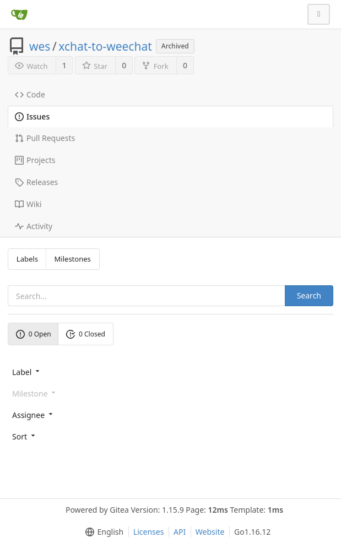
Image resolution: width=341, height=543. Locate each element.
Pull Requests (45, 138)
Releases (36, 182)
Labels (27, 259)
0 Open (33, 334)
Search (309, 295)
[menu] (170, 371)
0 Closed (85, 334)
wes (39, 46)
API (180, 531)
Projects (35, 160)
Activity (33, 226)
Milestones (73, 259)
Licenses (148, 531)
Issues (32, 116)
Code (30, 94)
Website (210, 531)
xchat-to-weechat (105, 46)
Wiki (28, 204)
